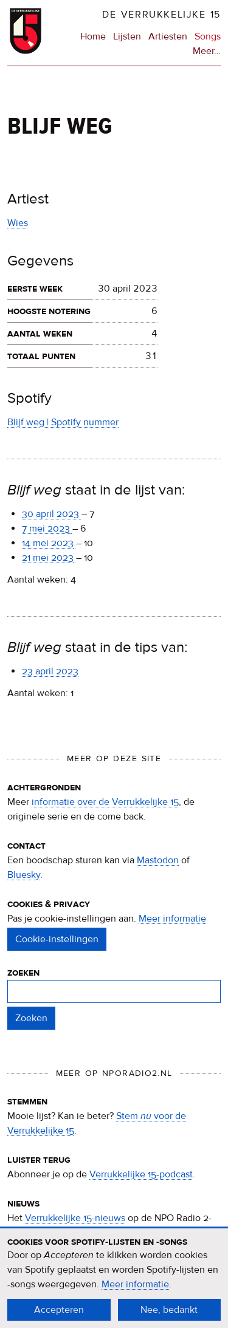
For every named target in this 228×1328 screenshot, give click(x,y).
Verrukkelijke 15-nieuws (75, 1218)
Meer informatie (172, 918)
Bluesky (23, 875)
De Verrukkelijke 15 (161, 15)
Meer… (207, 51)
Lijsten (127, 36)
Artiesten (167, 36)
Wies (17, 223)
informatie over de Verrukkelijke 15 (105, 802)
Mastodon (158, 860)
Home (93, 36)
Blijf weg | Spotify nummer (63, 422)
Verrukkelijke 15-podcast (141, 1174)
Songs (208, 36)
